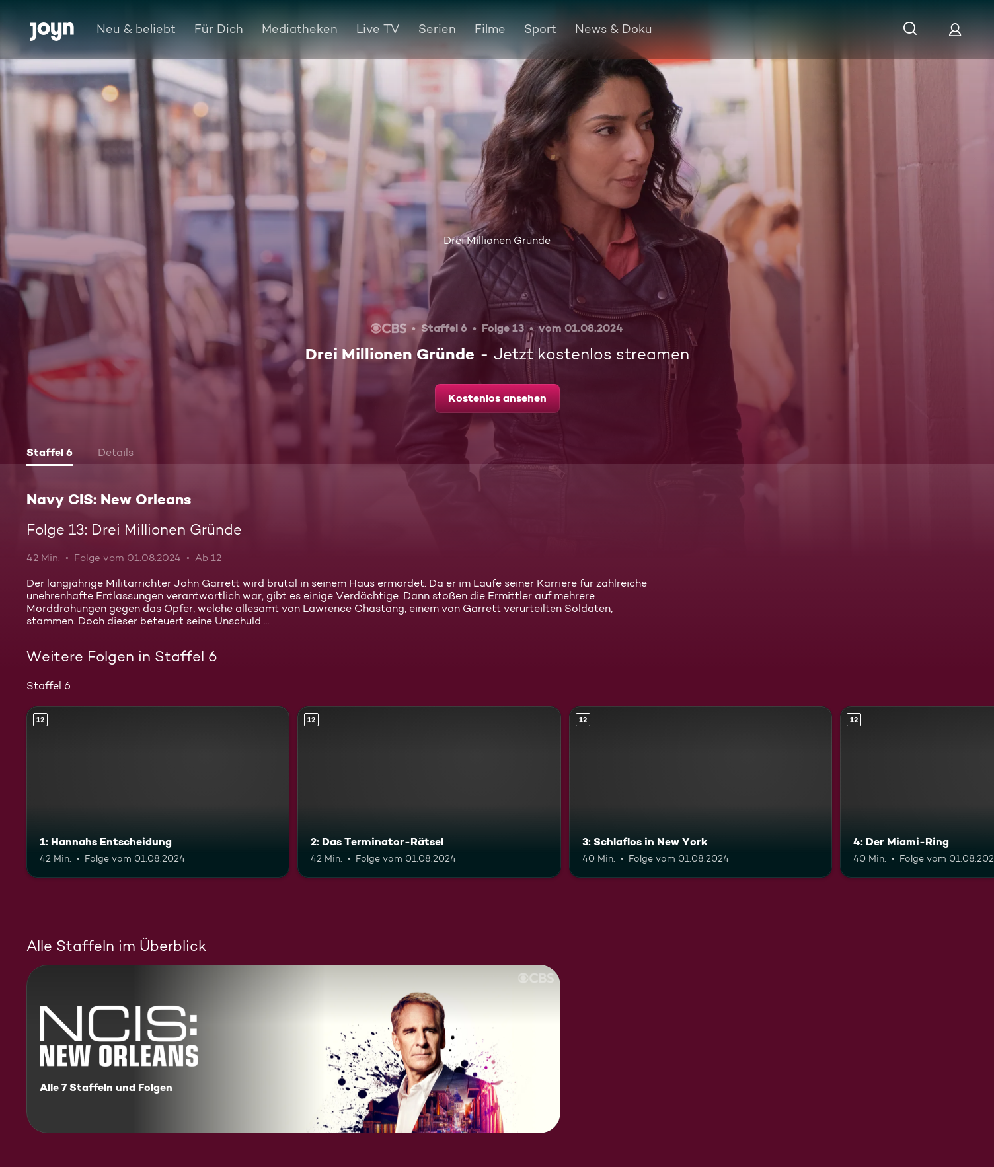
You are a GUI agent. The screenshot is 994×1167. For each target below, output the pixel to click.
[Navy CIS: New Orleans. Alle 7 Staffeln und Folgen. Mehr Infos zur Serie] (293, 1049)
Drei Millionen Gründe (497, 240)
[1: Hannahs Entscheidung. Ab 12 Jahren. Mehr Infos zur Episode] (157, 792)
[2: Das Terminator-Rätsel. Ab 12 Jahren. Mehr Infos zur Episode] (428, 792)
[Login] (955, 29)
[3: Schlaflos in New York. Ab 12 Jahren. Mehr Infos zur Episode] (700, 792)
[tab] (49, 454)
